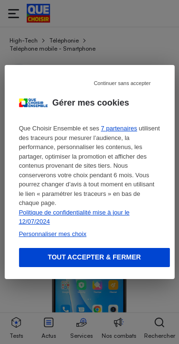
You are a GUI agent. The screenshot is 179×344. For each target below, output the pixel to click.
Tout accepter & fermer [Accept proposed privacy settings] (94, 257)
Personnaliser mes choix (52, 233)
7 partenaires (119, 128)
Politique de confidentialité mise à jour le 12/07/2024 (74, 217)
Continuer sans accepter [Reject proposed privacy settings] (122, 83)
